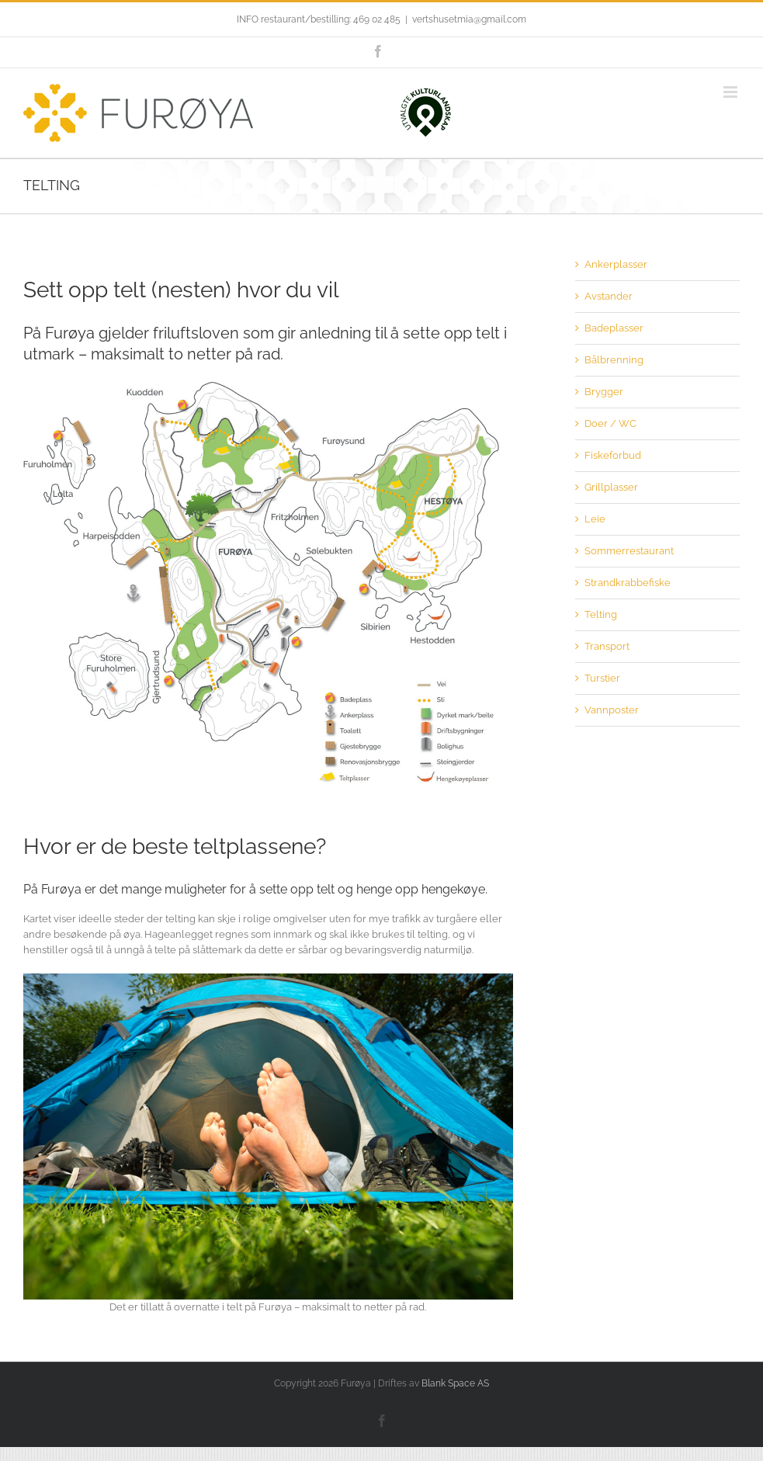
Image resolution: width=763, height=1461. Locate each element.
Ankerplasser (615, 264)
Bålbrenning (613, 360)
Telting (600, 614)
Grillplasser (611, 487)
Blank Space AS (455, 1383)
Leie (594, 519)
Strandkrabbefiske (627, 582)
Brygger (603, 391)
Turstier (602, 678)
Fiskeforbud (612, 455)
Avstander (608, 296)
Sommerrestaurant (629, 551)
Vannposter (611, 710)
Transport (606, 646)
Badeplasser (613, 328)
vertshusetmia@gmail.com (469, 19)
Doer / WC (610, 423)
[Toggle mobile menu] (731, 92)
